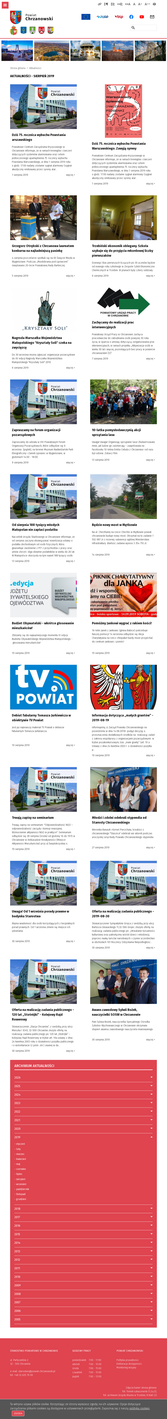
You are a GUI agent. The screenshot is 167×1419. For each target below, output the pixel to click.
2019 (17, 1137)
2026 (17, 1077)
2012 (17, 1259)
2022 (17, 1111)
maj (17, 1164)
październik (21, 1189)
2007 (17, 1302)
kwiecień (20, 1159)
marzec (19, 1154)
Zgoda (18, 1413)
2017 (17, 1217)
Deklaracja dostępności (129, 1363)
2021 (17, 1120)
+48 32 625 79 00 (23, 1375)
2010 (17, 1277)
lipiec (18, 1174)
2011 (17, 1268)
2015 (17, 1234)
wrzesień (20, 1184)
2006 (17, 1311)
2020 (17, 1128)
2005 (17, 1319)
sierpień (19, 1179)
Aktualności (35, 68)
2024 (17, 1094)
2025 (17, 1086)
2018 (17, 1208)
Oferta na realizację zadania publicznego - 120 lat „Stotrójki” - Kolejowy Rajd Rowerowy (43, 1014)
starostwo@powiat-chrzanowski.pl (36, 1371)
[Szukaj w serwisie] (133, 27)
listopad (19, 1194)
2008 (17, 1294)
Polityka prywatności (127, 1360)
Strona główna (17, 68)
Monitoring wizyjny (126, 1367)
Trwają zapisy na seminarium (33, 818)
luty (17, 1149)
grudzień (20, 1199)
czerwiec (20, 1169)
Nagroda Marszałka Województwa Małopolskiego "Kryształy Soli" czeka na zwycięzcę (41, 342)
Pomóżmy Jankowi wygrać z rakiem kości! (122, 623)
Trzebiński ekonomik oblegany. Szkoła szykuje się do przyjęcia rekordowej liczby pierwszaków (122, 251)
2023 (17, 1103)
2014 (17, 1243)
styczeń (19, 1144)
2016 (17, 1225)
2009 (17, 1285)
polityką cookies (139, 1408)
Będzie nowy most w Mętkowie (114, 525)
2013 (17, 1251)
